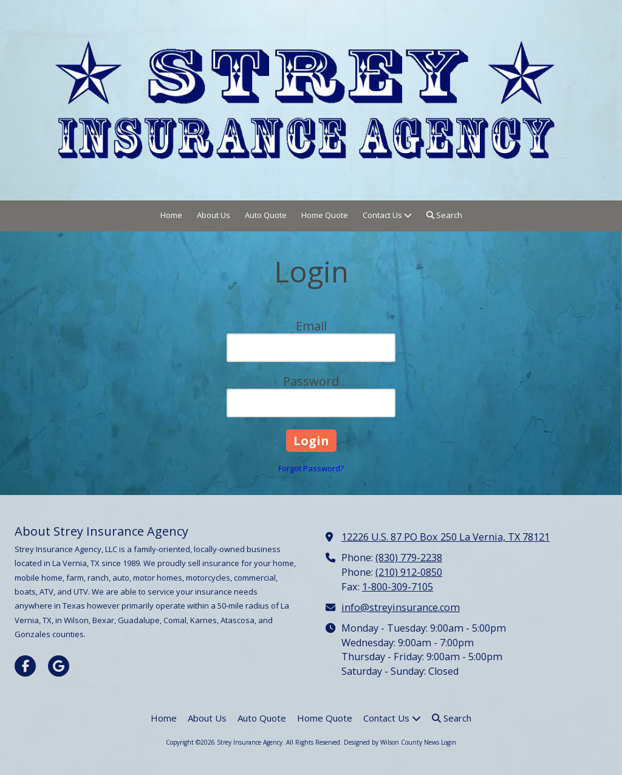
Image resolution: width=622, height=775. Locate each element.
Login (448, 742)
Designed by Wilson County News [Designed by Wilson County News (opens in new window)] (391, 742)
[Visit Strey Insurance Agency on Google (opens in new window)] (58, 666)
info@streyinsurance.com (400, 607)
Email (311, 326)
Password (311, 381)
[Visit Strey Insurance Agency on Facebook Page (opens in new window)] (25, 666)
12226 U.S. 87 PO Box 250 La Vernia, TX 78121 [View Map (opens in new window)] (445, 537)
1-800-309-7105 (397, 586)
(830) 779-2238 (408, 557)
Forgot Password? (311, 468)
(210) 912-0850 (408, 572)
